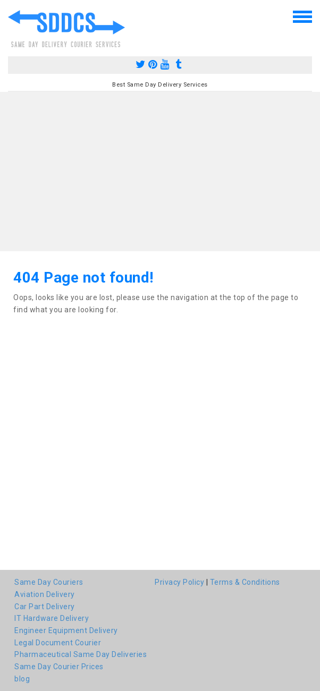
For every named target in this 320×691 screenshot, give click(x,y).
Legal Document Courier (57, 642)
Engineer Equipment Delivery (66, 630)
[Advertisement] (160, 171)
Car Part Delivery (44, 606)
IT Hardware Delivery (51, 618)
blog (22, 679)
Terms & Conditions (245, 582)
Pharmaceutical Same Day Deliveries (80, 654)
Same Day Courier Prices (59, 666)
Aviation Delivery (44, 594)
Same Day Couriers (48, 582)
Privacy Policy (179, 582)
